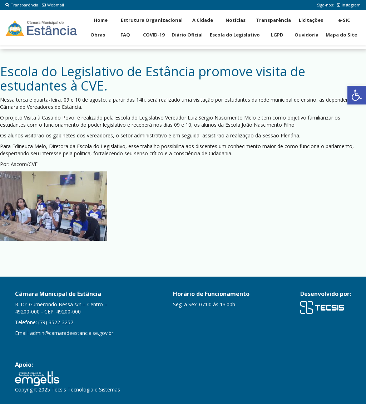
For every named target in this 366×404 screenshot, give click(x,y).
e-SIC (344, 20)
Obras (97, 34)
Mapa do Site (341, 34)
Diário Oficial (187, 34)
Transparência (21, 5)
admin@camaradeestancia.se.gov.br (71, 333)
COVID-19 (153, 34)
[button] (356, 95)
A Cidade (202, 20)
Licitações (311, 20)
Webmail (53, 5)
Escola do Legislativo (235, 34)
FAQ (125, 34)
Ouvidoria (306, 34)
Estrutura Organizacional (152, 20)
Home (101, 20)
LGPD (277, 34)
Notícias (236, 20)
